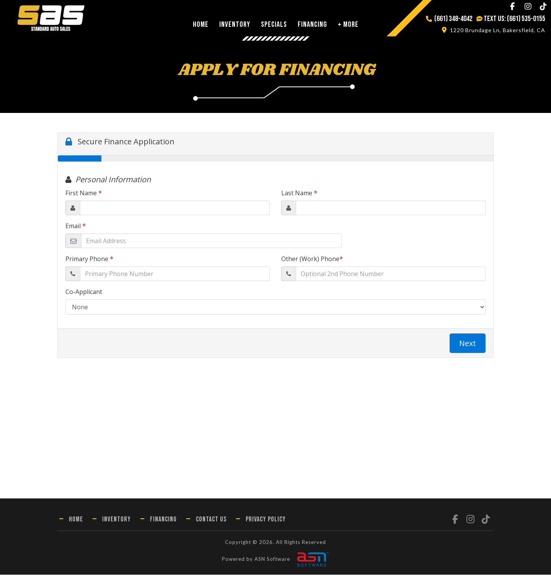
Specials (274, 24)
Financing (312, 24)
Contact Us (211, 519)
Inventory (234, 24)
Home (201, 24)
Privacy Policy (266, 519)
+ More (348, 24)
